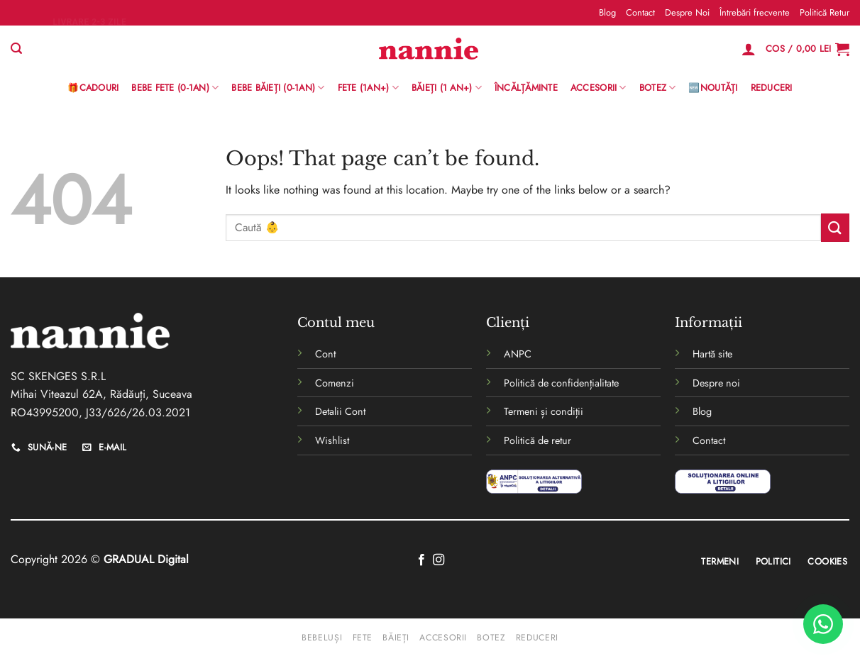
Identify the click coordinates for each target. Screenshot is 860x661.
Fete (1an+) (368, 88)
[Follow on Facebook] (421, 560)
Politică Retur (824, 12)
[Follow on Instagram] (438, 560)
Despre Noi (687, 12)
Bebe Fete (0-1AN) (175, 88)
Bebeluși (322, 637)
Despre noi (716, 383)
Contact (640, 12)
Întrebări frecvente (755, 12)
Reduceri (772, 87)
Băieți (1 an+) (447, 88)
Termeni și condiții (543, 411)
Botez (657, 88)
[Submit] (835, 227)
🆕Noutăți (712, 87)
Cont (325, 354)
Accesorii (598, 88)
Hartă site (712, 354)
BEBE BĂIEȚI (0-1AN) (277, 88)
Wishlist (332, 440)
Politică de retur (537, 440)
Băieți (395, 637)
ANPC (517, 354)
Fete (363, 637)
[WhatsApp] (823, 624)
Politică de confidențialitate (561, 383)
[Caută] (16, 48)
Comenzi (334, 383)
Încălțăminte (526, 87)
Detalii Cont (340, 411)
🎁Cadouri (92, 87)
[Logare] (749, 49)
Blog (607, 12)
